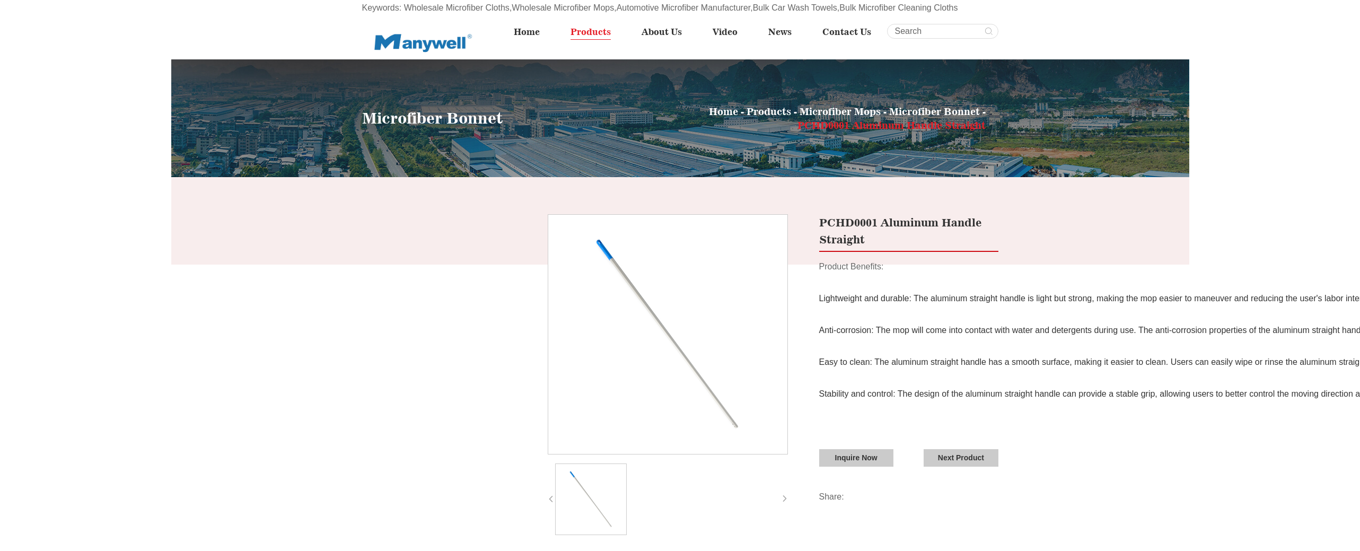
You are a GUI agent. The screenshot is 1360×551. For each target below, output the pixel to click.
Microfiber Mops (840, 111)
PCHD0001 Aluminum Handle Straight (891, 125)
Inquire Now (856, 457)
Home (533, 32)
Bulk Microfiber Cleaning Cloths (898, 7)
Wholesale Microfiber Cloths (457, 7)
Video (727, 32)
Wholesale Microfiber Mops (563, 7)
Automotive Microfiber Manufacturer (684, 7)
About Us (665, 32)
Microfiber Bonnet (935, 111)
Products (595, 32)
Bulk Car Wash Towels (795, 7)
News (781, 32)
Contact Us (846, 32)
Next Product (961, 457)
